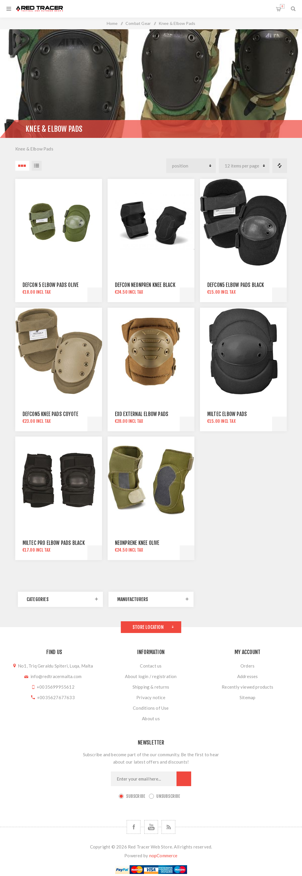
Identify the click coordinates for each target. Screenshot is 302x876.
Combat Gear (138, 23)
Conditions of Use (151, 708)
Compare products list (279, 165)
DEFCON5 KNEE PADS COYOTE (51, 414)
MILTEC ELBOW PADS (227, 414)
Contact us (151, 665)
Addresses (247, 676)
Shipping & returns (151, 686)
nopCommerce (163, 855)
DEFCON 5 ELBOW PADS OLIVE (51, 285)
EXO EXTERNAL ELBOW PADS (142, 414)
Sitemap (247, 697)
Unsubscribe (168, 796)
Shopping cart (282, 6)
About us (151, 718)
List (37, 166)
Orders (247, 665)
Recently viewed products (247, 686)
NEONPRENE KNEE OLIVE (137, 543)
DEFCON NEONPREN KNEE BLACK (145, 285)
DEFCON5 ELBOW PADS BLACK (235, 285)
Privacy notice (150, 697)
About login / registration (151, 676)
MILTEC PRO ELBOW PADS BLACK (54, 543)
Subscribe (135, 796)
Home (112, 23)
